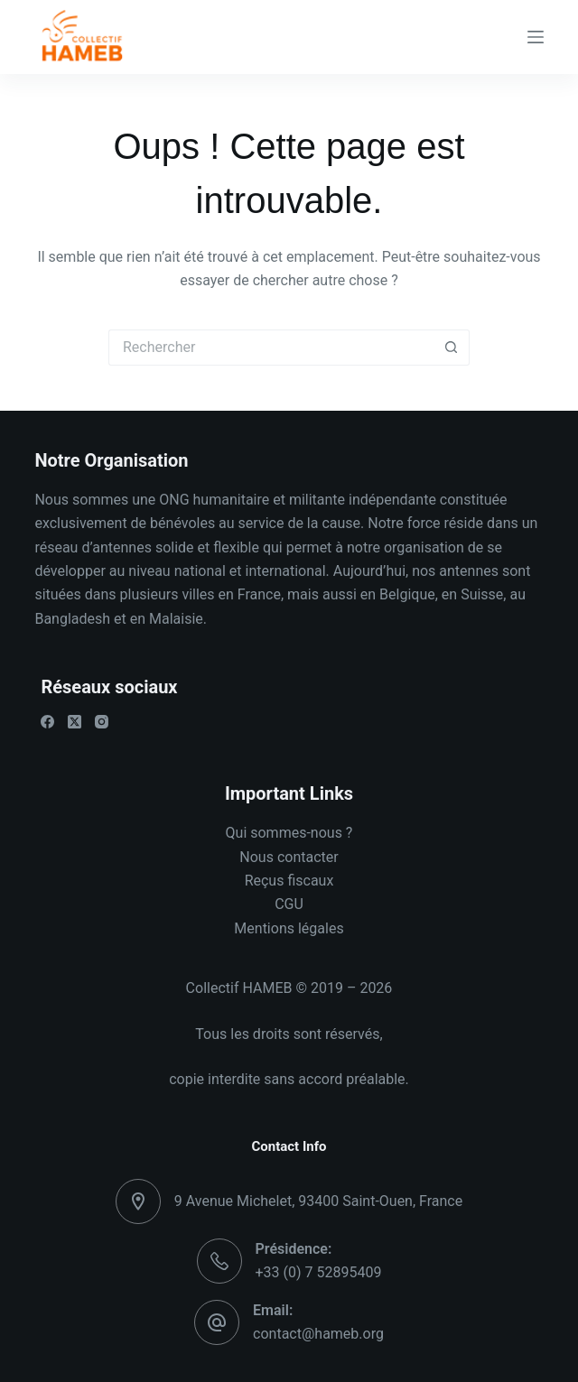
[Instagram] (101, 721)
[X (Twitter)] (74, 721)
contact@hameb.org (318, 1333)
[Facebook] (47, 721)
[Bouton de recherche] (452, 347)
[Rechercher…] (271, 347)
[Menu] (535, 37)
